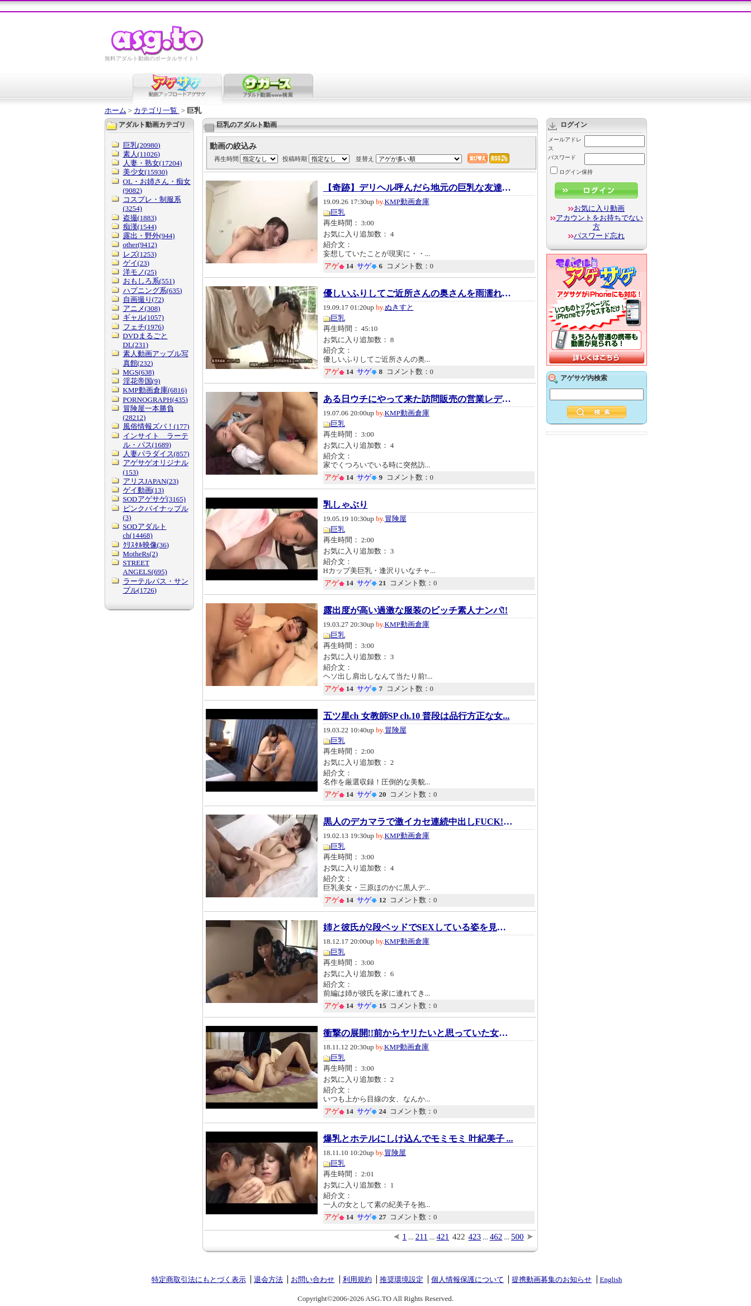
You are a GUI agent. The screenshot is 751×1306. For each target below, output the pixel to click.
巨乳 (337, 212)
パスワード (562, 157)
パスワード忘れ (599, 235)
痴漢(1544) (140, 227)
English (611, 1279)
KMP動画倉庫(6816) (155, 390)
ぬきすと (399, 307)
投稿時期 (294, 158)
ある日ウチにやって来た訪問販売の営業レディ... (418, 399)
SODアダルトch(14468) (145, 531)
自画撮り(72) (143, 299)
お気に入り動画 (599, 208)
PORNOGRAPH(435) (155, 399)
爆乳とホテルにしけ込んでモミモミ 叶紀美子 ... (418, 1138)
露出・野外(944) (149, 235)
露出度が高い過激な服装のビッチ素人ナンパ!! (415, 610)
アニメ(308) (141, 308)
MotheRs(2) (140, 554)
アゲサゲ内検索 (583, 378)
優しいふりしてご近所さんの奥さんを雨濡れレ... (418, 293)
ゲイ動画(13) (143, 490)
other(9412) (140, 244)
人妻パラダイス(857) (156, 453)
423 (475, 1236)
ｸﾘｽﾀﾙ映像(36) (146, 545)
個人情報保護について (467, 1279)
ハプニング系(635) (152, 290)
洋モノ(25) (140, 272)
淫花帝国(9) (141, 381)
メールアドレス (565, 144)
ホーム (115, 110)
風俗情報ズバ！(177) (156, 426)
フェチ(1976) (143, 327)
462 (496, 1236)
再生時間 (226, 158)
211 (421, 1236)
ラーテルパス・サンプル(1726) (155, 585)
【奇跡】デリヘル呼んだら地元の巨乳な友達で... (418, 187)
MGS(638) (138, 372)
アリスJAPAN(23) (151, 481)
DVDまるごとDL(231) (145, 340)
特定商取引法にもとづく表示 (199, 1279)
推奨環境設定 (401, 1279)
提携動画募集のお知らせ (552, 1279)
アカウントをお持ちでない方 (599, 222)
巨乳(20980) (141, 145)
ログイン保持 (571, 172)
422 (458, 1236)
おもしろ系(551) (149, 281)
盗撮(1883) (140, 218)
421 (443, 1236)
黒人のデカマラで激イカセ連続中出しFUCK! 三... (418, 821)
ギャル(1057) (143, 317)
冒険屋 (396, 518)
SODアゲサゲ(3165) (154, 499)
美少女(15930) (145, 172)
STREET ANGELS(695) (145, 567)
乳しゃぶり (345, 504)
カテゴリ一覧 (156, 110)
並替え (365, 158)
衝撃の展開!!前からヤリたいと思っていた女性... (418, 1033)
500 (517, 1236)
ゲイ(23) (136, 263)
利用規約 (357, 1279)
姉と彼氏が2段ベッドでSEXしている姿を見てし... (418, 927)
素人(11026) (141, 154)
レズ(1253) (140, 254)
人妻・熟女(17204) (152, 163)
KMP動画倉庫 (407, 201)
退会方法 (268, 1279)
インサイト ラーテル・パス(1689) (155, 440)
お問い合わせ (312, 1279)
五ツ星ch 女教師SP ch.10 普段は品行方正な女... (416, 716)
